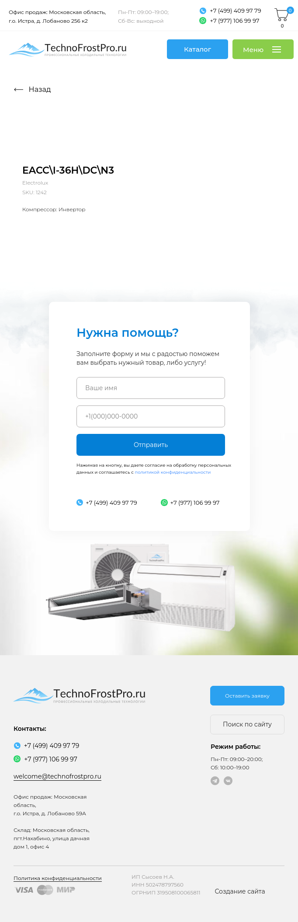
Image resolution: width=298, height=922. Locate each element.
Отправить (151, 445)
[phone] (150, 416)
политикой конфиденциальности (173, 472)
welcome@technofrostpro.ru (57, 776)
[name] (150, 388)
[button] (247, 695)
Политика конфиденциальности (58, 878)
